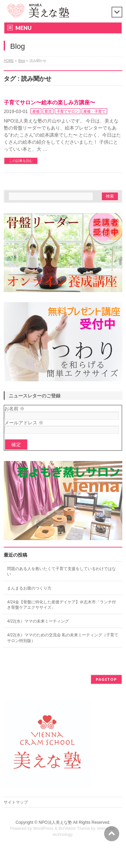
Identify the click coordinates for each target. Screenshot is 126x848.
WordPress (43, 828)
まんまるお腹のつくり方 (29, 588)
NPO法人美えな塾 (55, 822)
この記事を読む (21, 161)
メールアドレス (23, 422)
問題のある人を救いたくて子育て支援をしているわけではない (61, 571)
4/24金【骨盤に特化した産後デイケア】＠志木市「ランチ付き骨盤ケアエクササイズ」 (61, 605)
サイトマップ (16, 802)
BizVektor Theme (74, 828)
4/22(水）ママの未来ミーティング (38, 621)
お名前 (14, 408)
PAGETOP (106, 679)
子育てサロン (67, 111)
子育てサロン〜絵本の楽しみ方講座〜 (49, 102)
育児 (48, 111)
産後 (36, 111)
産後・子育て (94, 111)
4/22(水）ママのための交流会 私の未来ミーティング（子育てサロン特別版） (62, 638)
